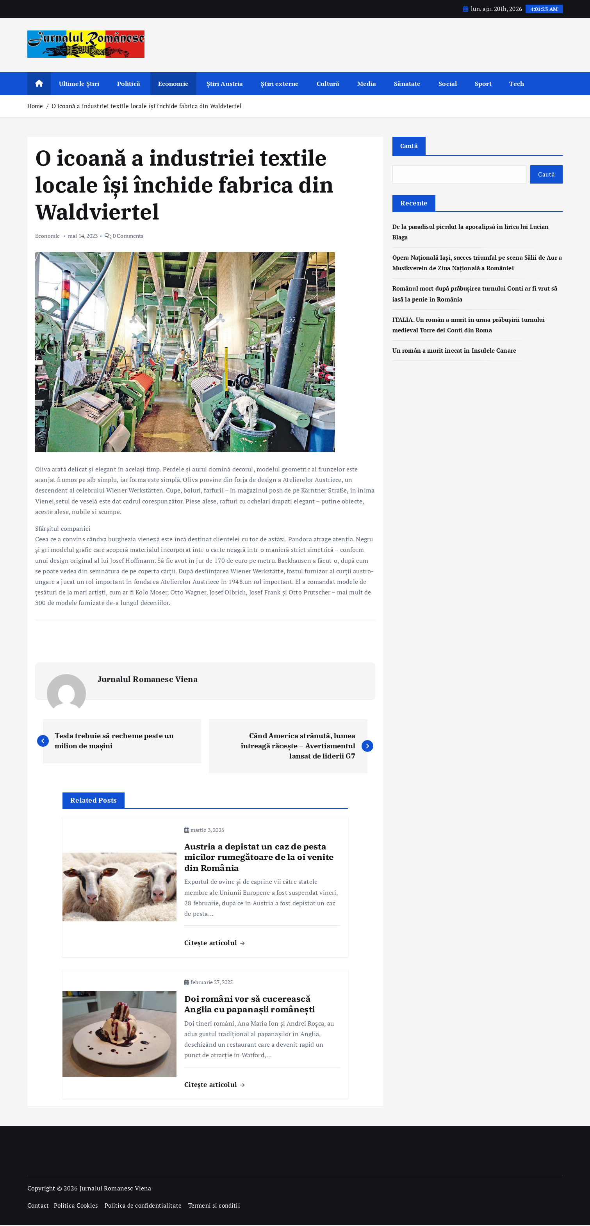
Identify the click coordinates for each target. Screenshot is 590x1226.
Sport (483, 83)
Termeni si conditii (220, 1206)
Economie (173, 83)
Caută (409, 145)
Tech (516, 83)
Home (35, 106)
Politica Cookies (78, 1206)
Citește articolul (214, 944)
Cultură (328, 83)
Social (447, 83)
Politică (128, 83)
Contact (39, 1206)
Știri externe (280, 83)
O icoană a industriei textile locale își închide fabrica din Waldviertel (147, 106)
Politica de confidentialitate (147, 1206)
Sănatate (407, 83)
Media (366, 83)
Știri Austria (225, 83)
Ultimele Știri (79, 83)
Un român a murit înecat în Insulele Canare (458, 352)
